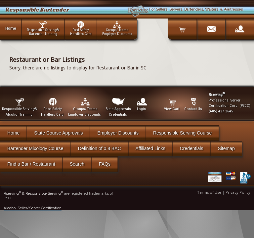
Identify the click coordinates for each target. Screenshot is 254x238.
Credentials (191, 148)
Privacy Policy (238, 192)
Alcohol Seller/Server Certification (33, 208)
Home (10, 28)
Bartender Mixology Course (35, 148)
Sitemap (226, 148)
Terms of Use (209, 192)
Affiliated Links (150, 148)
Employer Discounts (118, 133)
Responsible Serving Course (182, 133)
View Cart (172, 104)
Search (77, 164)
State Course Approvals (58, 133)
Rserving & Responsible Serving (33, 193)
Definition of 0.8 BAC (99, 148)
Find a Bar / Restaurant (31, 164)
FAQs (104, 164)
